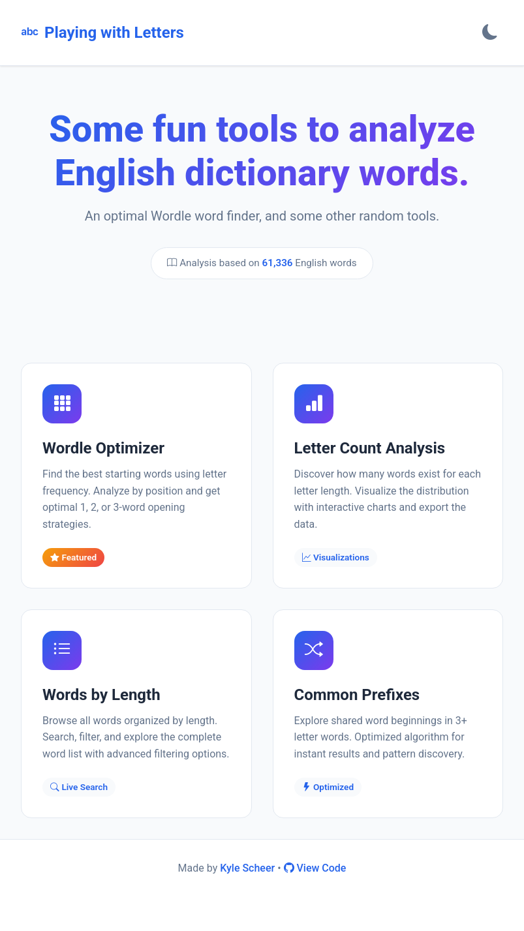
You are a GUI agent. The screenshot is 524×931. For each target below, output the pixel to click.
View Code (315, 868)
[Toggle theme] (490, 33)
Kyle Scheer (247, 868)
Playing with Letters (102, 32)
